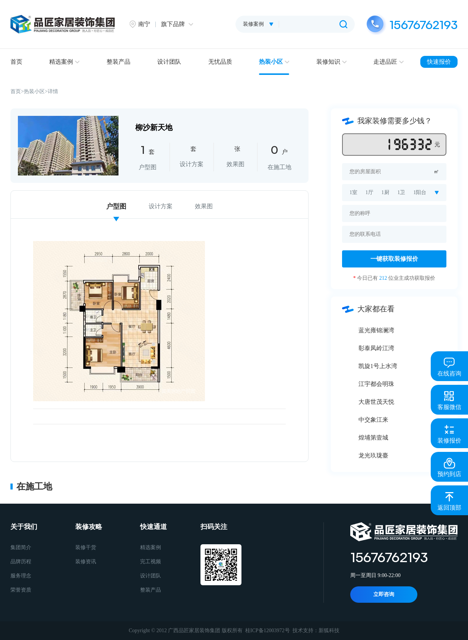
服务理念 (20, 576)
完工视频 (150, 561)
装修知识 (331, 61)
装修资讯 (85, 561)
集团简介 (20, 547)
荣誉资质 (20, 590)
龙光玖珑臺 (373, 455)
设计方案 (161, 206)
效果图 (204, 206)
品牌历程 (20, 561)
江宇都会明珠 (376, 384)
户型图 (116, 206)
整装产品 (118, 61)
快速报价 (439, 61)
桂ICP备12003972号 (267, 630)
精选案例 (64, 61)
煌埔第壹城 (373, 437)
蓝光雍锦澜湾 (376, 330)
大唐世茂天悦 (376, 402)
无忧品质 (220, 61)
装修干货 (85, 547)
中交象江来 (373, 419)
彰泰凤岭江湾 (376, 348)
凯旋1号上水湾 (377, 366)
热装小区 (274, 61)
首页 (16, 61)
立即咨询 (383, 594)
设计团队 (169, 61)
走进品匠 (388, 61)
